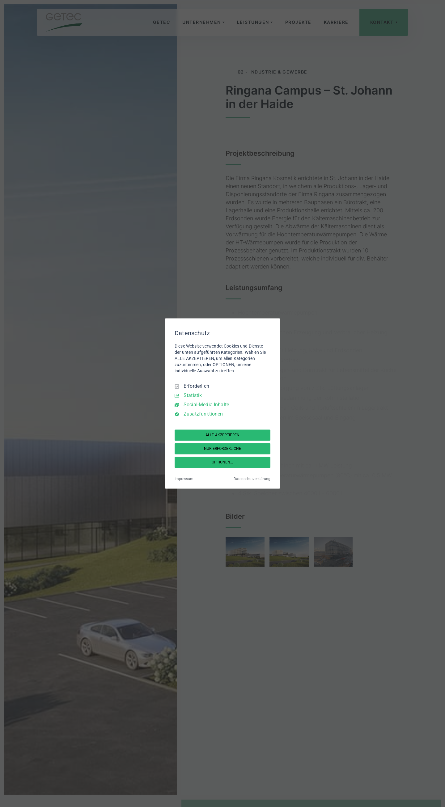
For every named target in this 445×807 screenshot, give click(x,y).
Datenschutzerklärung (252, 479)
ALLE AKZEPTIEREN (222, 435)
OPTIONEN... (222, 462)
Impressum (184, 479)
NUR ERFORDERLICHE (222, 448)
